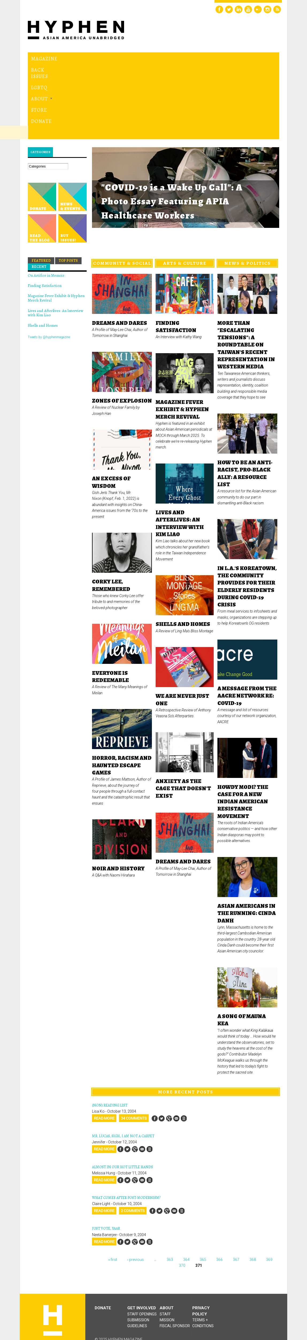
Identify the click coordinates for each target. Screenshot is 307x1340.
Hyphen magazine (52, 1258)
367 (236, 1197)
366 (219, 1197)
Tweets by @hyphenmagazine (49, 274)
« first (112, 1197)
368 (253, 1197)
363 (170, 1197)
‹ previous (135, 1197)
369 (269, 1197)
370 (182, 1203)
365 (203, 1197)
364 (186, 1197)
